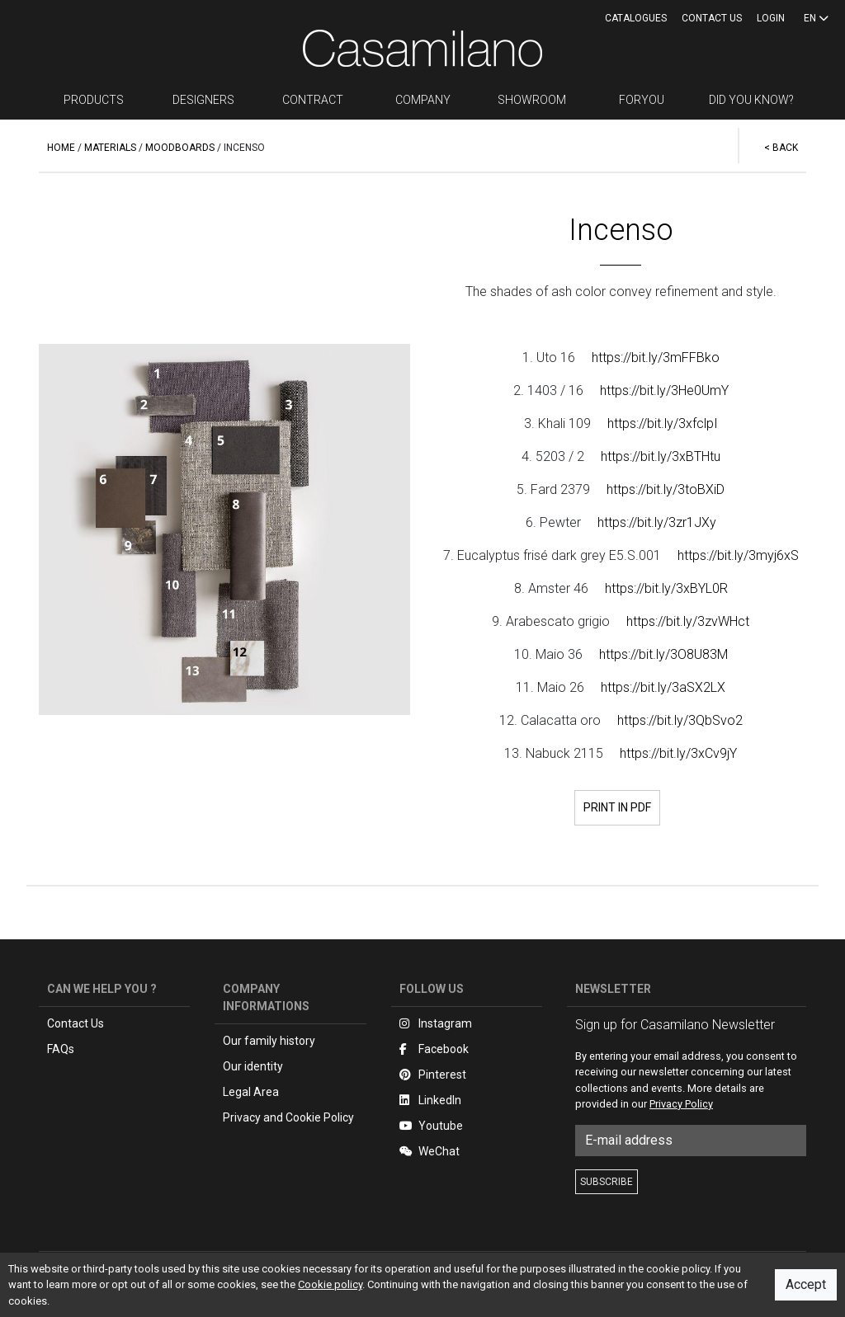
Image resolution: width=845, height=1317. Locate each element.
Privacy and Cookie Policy (288, 1117)
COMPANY (423, 99)
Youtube (431, 1125)
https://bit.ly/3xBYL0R (666, 588)
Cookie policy (330, 1284)
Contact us (712, 18)
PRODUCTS (94, 99)
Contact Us (75, 1023)
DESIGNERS (203, 99)
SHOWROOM (532, 99)
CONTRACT (312, 99)
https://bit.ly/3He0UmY (664, 390)
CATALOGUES (636, 18)
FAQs (60, 1049)
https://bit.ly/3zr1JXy (656, 522)
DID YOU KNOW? (751, 99)
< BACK (781, 147)
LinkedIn (430, 1100)
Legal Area (251, 1091)
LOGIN (771, 18)
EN (816, 18)
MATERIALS (110, 147)
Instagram (435, 1023)
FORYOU (641, 99)
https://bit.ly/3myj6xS (738, 555)
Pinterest (432, 1074)
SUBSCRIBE (606, 1182)
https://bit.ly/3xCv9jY (678, 753)
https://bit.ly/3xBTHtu (660, 456)
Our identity (253, 1066)
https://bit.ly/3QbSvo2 (680, 720)
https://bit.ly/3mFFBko (656, 357)
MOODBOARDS (180, 147)
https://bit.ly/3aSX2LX (663, 687)
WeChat (429, 1151)
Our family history (269, 1040)
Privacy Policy (681, 1104)
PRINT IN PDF (617, 807)
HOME (61, 147)
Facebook (434, 1049)
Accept (806, 1284)
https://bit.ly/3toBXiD (666, 489)
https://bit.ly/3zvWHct (687, 621)
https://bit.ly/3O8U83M (663, 654)
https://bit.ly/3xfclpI (662, 423)
